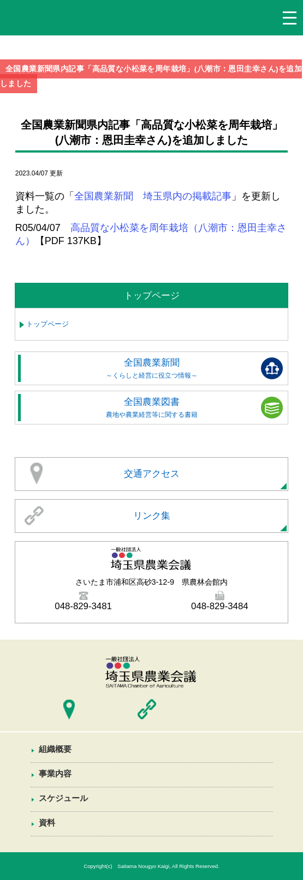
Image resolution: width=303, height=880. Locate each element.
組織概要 (55, 749)
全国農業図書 (151, 407)
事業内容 (55, 773)
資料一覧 (152, 845)
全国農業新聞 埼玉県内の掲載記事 (152, 196)
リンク (147, 709)
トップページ (47, 324)
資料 (47, 822)
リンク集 (151, 516)
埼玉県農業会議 (43, 20)
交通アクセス (152, 474)
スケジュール (63, 798)
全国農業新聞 (151, 368)
